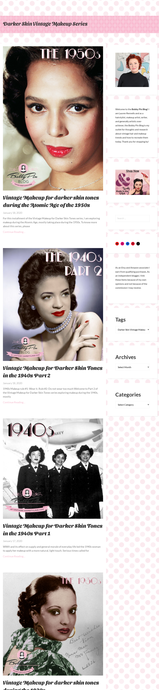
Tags (120, 319)
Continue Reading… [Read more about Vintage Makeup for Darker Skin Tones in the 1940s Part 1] (14, 556)
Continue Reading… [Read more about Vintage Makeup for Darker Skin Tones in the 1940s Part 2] (14, 402)
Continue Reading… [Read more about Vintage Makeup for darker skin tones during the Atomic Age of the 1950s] (14, 231)
